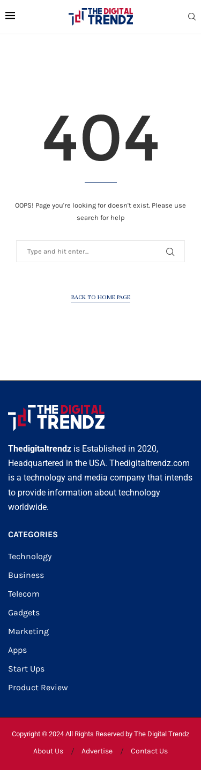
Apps (17, 650)
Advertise (97, 751)
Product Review (38, 687)
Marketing (28, 631)
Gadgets (24, 612)
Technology (29, 556)
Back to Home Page (100, 297)
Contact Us (149, 751)
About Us (48, 751)
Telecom (24, 594)
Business (26, 575)
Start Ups (26, 669)
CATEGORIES (33, 534)
